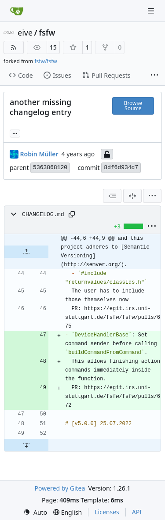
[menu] (152, 196)
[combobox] (112, 196)
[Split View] (132, 196)
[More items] (154, 75)
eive (25, 32)
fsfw (47, 32)
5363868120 (50, 167)
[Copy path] (72, 214)
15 (53, 47)
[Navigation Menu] (152, 11)
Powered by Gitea (59, 488)
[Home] (16, 11)
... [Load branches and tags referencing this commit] (15, 133)
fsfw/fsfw (45, 61)
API (137, 512)
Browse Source (133, 105)
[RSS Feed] (14, 47)
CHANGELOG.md (43, 214)
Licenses (107, 512)
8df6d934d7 (121, 167)
